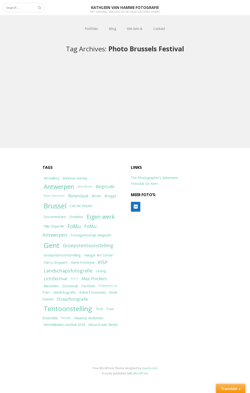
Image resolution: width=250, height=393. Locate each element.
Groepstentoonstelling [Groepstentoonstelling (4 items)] (88, 245)
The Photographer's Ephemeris (154, 177)
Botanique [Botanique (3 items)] (78, 196)
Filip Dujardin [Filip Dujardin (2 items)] (54, 226)
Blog (112, 28)
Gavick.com (149, 368)
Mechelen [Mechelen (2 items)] (51, 286)
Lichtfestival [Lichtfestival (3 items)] (55, 278)
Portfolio (91, 28)
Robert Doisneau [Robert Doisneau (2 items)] (92, 292)
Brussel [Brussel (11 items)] (55, 205)
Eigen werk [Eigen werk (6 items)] (101, 216)
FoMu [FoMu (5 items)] (74, 226)
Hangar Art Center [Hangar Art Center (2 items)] (98, 255)
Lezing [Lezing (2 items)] (101, 270)
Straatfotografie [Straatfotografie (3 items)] (72, 299)
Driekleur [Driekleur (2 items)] (76, 216)
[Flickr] (135, 207)
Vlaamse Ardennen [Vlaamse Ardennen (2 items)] (88, 318)
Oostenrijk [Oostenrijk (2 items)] (70, 286)
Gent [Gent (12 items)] (51, 245)
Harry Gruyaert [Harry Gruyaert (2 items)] (56, 262)
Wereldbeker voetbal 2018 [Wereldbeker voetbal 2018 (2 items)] (64, 324)
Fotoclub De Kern (144, 183)
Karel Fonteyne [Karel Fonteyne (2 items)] (83, 262)
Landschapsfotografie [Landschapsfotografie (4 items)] (68, 270)
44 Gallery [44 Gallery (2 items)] (51, 178)
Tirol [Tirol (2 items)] (99, 308)
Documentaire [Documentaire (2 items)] (55, 216)
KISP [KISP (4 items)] (103, 262)
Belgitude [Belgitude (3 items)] (105, 186)
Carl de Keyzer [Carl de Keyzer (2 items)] (81, 205)
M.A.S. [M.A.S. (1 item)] (74, 278)
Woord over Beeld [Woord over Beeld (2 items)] (102, 324)
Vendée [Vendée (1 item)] (66, 318)
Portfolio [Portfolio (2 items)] (88, 286)
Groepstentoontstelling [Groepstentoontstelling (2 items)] (62, 255)
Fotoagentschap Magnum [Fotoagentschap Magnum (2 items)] (91, 235)
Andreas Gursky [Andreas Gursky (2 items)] (74, 178)
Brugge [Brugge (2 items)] (110, 195)
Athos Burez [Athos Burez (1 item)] (84, 186)
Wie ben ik (134, 28)
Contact (159, 28)
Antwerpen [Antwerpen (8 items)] (59, 186)
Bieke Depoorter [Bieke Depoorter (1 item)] (54, 195)
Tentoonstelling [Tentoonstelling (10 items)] (68, 308)
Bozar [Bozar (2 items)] (96, 195)
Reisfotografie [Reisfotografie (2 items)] (64, 292)
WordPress (140, 373)
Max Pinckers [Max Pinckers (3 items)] (94, 278)
